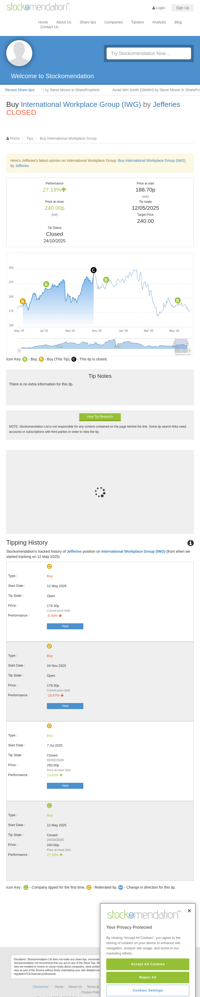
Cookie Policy (91, 992)
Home (43, 22)
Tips (30, 138)
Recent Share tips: (20, 90)
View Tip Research (100, 417)
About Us (63, 22)
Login (158, 8)
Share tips (88, 22)
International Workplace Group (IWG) (81, 104)
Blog (178, 22)
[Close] (189, 931)
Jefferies (166, 104)
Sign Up (182, 8)
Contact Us (49, 27)
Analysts (159, 22)
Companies (113, 22)
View (65, 626)
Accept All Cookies (148, 985)
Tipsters (137, 22)
